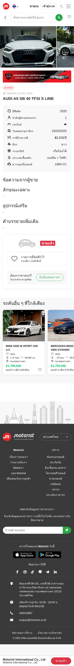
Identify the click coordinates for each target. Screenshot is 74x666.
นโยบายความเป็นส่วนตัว (50, 633)
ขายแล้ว (61, 660)
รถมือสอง (55, 484)
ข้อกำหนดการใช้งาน (22, 633)
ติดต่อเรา (18, 467)
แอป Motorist (18, 473)
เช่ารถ (55, 489)
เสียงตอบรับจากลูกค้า (18, 478)
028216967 (25, 613)
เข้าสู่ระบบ (49, 6)
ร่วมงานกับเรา (18, 462)
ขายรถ (34, 6)
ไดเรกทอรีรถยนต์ (55, 473)
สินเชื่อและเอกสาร (55, 467)
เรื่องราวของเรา (18, 456)
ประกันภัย (55, 462)
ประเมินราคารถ (55, 494)
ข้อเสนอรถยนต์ (55, 456)
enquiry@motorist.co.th (32, 619)
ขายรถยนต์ (55, 478)
